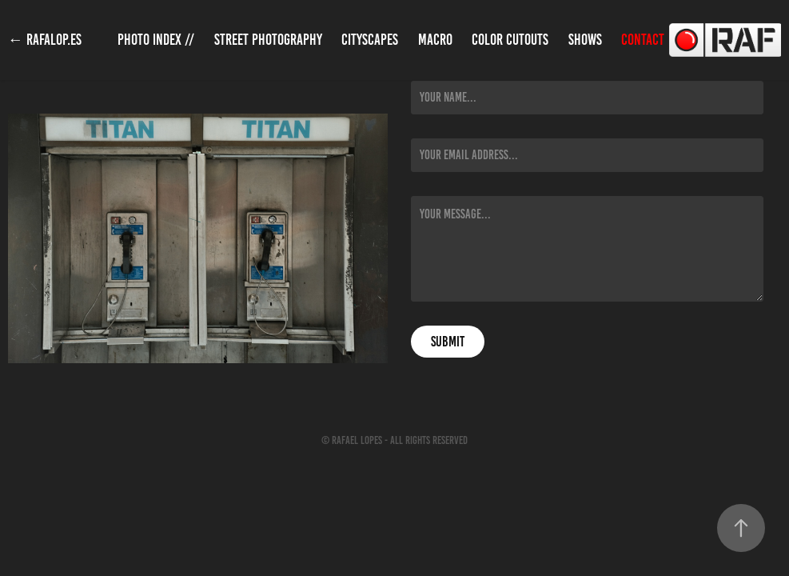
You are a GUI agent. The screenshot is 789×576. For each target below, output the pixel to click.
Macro (435, 39)
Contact (642, 39)
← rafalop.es (45, 39)
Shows (585, 39)
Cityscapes (369, 39)
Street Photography (268, 39)
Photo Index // (156, 39)
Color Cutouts (510, 39)
